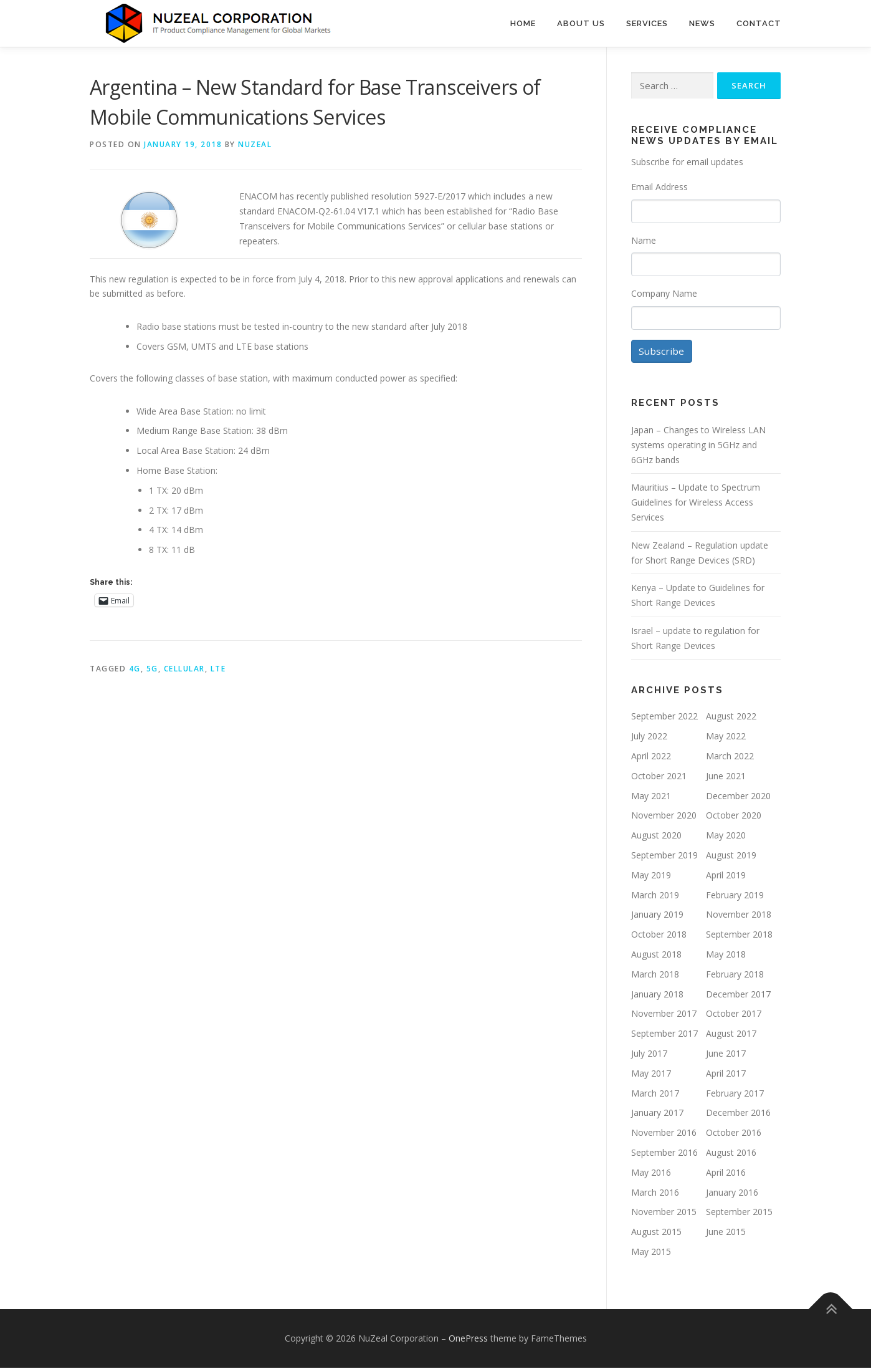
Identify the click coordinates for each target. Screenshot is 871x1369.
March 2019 (655, 896)
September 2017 (664, 1035)
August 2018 (656, 955)
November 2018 (738, 916)
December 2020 (738, 797)
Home (523, 23)
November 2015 (664, 1213)
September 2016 (664, 1154)
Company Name (664, 293)
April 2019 (726, 876)
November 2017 (664, 1015)
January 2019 (657, 916)
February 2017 (735, 1094)
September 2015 (739, 1213)
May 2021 (651, 797)
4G (135, 668)
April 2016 (726, 1173)
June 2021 (726, 777)
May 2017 (651, 1074)
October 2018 (659, 936)
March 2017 (655, 1094)
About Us (581, 23)
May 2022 (726, 738)
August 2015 (656, 1233)
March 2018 (655, 975)
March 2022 (730, 757)
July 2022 (649, 738)
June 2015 (726, 1233)
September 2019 (664, 856)
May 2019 (651, 876)
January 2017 (657, 1114)
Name (643, 240)
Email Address (659, 187)
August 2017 (731, 1035)
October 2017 (733, 1015)
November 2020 (664, 817)
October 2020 (733, 817)
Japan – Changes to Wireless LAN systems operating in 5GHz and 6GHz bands (698, 446)
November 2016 (664, 1134)
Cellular (184, 668)
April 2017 (726, 1074)
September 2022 (664, 718)
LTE (218, 668)
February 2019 (735, 896)
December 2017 (738, 995)
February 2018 (735, 975)
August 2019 (731, 856)
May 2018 (726, 955)
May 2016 (651, 1173)
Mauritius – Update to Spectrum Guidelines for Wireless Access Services (695, 504)
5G (152, 668)
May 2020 (726, 837)
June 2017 (726, 1054)
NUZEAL (255, 144)
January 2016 (732, 1193)
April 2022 (651, 757)
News (702, 23)
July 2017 (649, 1054)
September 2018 (739, 936)
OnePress (468, 1339)
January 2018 (657, 995)
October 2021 (659, 777)
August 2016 (731, 1154)
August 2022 (731, 718)
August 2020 (656, 837)
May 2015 (651, 1253)
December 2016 (738, 1114)
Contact (758, 23)
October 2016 (733, 1134)
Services (647, 23)
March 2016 (655, 1193)
